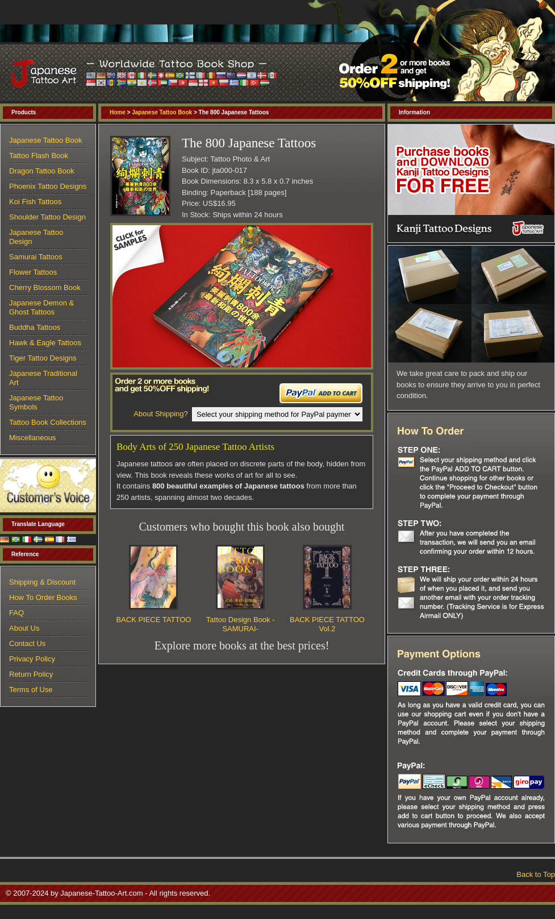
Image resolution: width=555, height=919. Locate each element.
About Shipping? (160, 413)
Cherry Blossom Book (45, 287)
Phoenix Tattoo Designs (47, 186)
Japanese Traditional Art (43, 378)
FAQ (16, 612)
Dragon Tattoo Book (41, 171)
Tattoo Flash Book (38, 155)
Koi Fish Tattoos (35, 201)
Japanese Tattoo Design (36, 237)
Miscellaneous (32, 437)
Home (118, 112)
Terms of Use (31, 689)
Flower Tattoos (33, 272)
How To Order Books (43, 597)
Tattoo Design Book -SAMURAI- (240, 624)
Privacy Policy (32, 659)
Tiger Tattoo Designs (43, 358)
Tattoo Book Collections (47, 422)
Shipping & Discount (42, 582)
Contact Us (27, 643)
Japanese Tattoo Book (162, 112)
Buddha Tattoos (34, 327)
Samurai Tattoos (35, 256)
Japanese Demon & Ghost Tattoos (41, 307)
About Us (24, 628)
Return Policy (31, 674)
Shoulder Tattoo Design (47, 217)
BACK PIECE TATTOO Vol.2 (327, 624)
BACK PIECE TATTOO (153, 619)
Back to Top (535, 874)
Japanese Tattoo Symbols (36, 402)
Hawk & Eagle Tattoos (45, 342)
